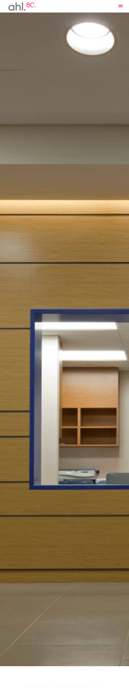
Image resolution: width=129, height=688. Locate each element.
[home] (22, 6)
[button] (120, 6)
